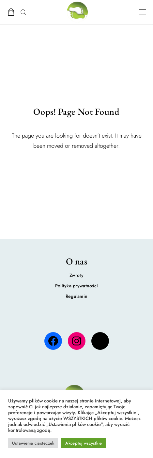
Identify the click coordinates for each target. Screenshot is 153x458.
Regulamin (77, 296)
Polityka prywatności (76, 285)
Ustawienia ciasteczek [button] (33, 443)
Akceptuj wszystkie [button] (83, 443)
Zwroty (76, 275)
